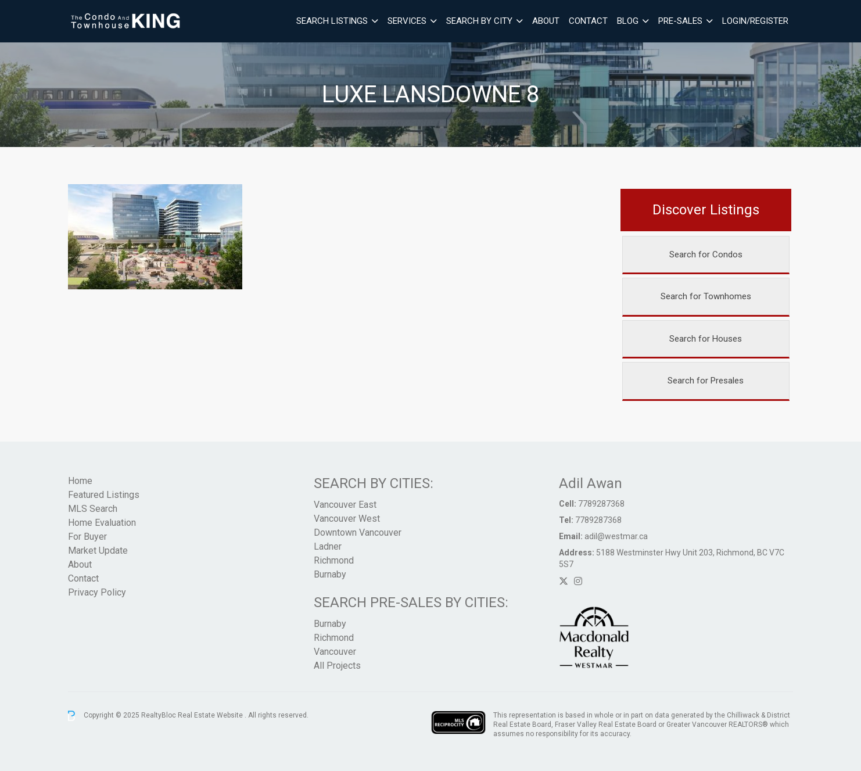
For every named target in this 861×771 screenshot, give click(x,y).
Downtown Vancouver (357, 532)
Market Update (98, 550)
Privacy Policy (97, 592)
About (545, 21)
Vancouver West (347, 518)
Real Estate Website (211, 715)
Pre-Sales (680, 21)
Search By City (479, 21)
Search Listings (332, 21)
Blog (627, 21)
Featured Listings (103, 494)
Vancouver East (345, 504)
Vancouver (335, 651)
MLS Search (92, 508)
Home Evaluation (102, 522)
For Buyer (87, 536)
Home (80, 480)
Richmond (334, 560)
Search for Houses (705, 338)
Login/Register (755, 21)
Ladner (328, 546)
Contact (588, 21)
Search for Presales (706, 380)
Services (407, 21)
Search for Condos (705, 254)
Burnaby (330, 574)
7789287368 (601, 503)
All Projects (337, 665)
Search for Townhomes (706, 296)
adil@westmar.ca (616, 536)
